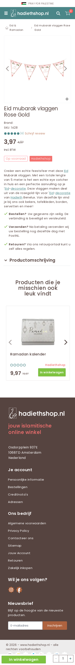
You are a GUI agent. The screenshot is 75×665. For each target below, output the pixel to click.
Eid (66, 171)
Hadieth (17, 197)
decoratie (18, 189)
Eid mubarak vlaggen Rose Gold (52, 28)
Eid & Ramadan (16, 28)
